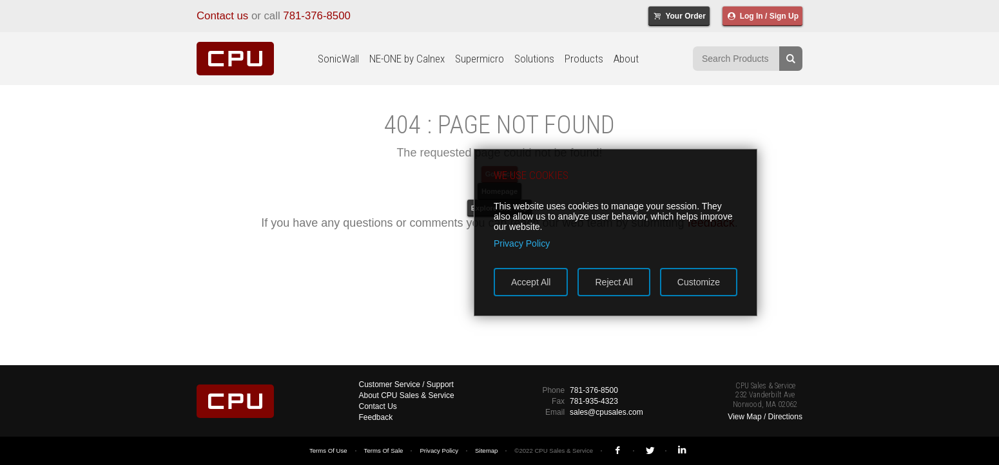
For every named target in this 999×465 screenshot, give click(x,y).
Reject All (613, 282)
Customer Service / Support (406, 384)
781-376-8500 (317, 16)
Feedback (376, 417)
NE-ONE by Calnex (407, 58)
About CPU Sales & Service (406, 395)
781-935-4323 (594, 401)
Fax (558, 401)
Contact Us (378, 406)
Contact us (222, 16)
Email (555, 412)
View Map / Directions (765, 416)
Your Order (679, 16)
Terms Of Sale (383, 450)
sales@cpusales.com (606, 412)
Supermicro (479, 58)
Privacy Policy (439, 450)
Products (584, 58)
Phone (553, 390)
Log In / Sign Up (762, 16)
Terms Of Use (328, 450)
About (626, 58)
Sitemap (486, 450)
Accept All (530, 282)
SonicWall (338, 58)
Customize (698, 282)
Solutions (534, 58)
